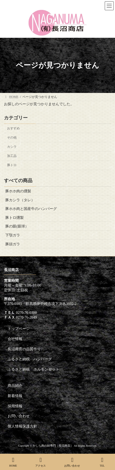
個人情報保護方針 (22, 426)
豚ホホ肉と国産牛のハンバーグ (31, 209)
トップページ (19, 329)
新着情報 (15, 396)
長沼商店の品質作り (24, 349)
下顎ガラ (12, 235)
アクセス (40, 462)
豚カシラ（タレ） (20, 200)
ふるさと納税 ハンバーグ (30, 359)
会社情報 (15, 339)
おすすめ (13, 128)
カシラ (12, 147)
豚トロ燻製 (14, 218)
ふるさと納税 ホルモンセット (33, 369)
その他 (12, 137)
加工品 (12, 156)
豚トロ (12, 165)
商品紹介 (15, 386)
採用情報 (15, 406)
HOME (13, 462)
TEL (102, 462)
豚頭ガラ (12, 244)
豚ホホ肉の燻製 (18, 191)
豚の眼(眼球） (17, 226)
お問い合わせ (19, 416)
